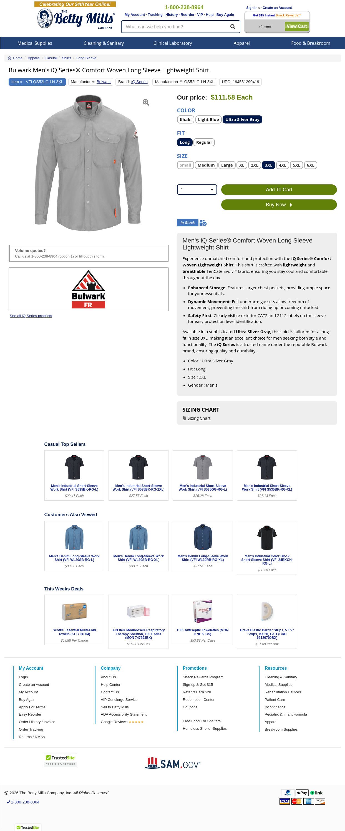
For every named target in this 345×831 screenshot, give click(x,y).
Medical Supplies (34, 43)
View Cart (297, 26)
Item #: (17, 82)
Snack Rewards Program (203, 677)
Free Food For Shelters (202, 721)
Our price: (192, 97)
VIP (200, 15)
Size (182, 155)
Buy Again (225, 15)
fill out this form (91, 256)
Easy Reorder (30, 714)
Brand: (124, 82)
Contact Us (110, 692)
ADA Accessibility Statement (124, 714)
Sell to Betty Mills (115, 707)
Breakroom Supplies (281, 729)
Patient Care (275, 700)
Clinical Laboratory (172, 43)
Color (186, 110)
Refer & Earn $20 (197, 692)
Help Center (110, 684)
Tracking (155, 15)
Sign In (252, 8)
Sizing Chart (199, 418)
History (171, 15)
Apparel (242, 43)
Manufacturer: (83, 82)
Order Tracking (31, 729)
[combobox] (197, 189)
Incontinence (275, 707)
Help (210, 15)
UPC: (226, 82)
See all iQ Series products (31, 316)
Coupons (190, 707)
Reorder (188, 15)
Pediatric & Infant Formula (286, 714)
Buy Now (279, 205)
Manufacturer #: (169, 82)
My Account (135, 15)
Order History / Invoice (37, 722)
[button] (14, 163)
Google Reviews (114, 722)
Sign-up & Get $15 (198, 684)
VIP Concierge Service (119, 700)
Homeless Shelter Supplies (205, 728)
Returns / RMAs (32, 737)
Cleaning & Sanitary (104, 43)
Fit (181, 132)
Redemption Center (199, 700)
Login (23, 677)
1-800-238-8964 (44, 256)
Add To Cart (279, 189)
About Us (108, 677)
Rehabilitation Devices (283, 692)
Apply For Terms (32, 707)
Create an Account (277, 8)
